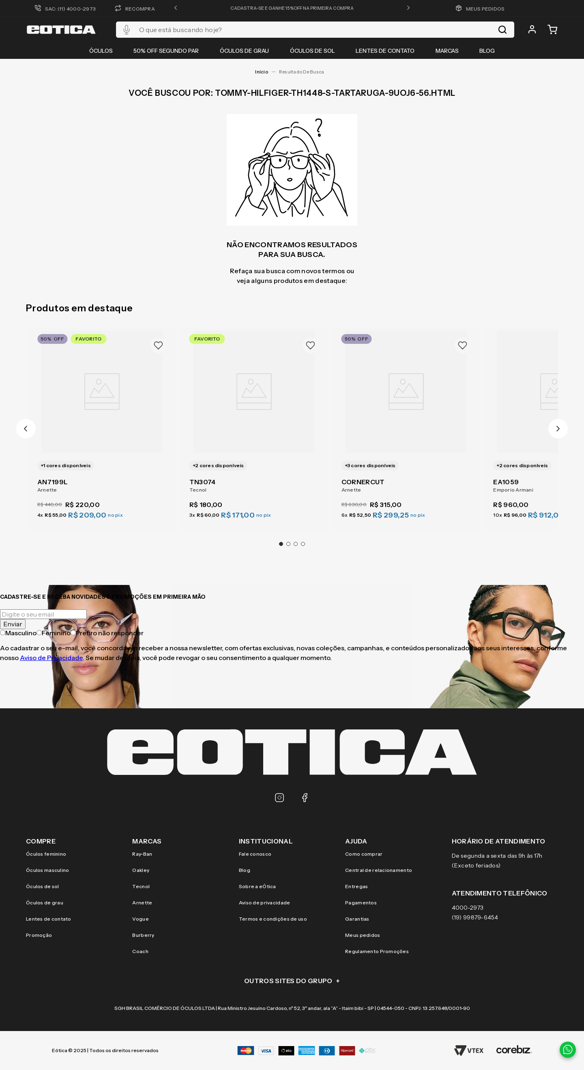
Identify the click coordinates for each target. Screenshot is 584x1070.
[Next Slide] (558, 428)
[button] (175, 8)
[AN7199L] (102, 424)
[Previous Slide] (26, 428)
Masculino (18, 633)
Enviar (12, 624)
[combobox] (315, 30)
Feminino (53, 633)
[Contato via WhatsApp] (568, 1050)
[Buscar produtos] (502, 29)
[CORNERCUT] (406, 424)
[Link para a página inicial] (261, 72)
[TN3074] (254, 424)
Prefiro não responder (107, 633)
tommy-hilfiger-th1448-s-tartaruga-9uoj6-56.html (304, 72)
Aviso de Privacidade (51, 658)
